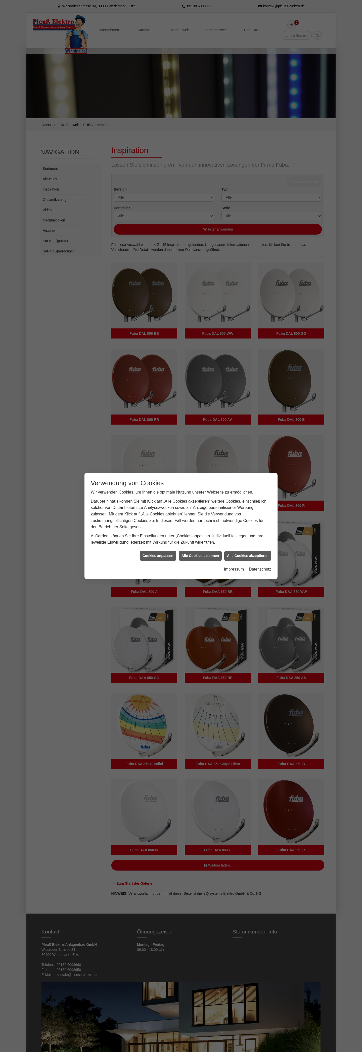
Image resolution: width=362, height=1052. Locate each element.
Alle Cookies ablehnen (200, 556)
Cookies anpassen (158, 556)
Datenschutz (260, 569)
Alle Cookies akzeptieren (247, 556)
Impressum (234, 569)
